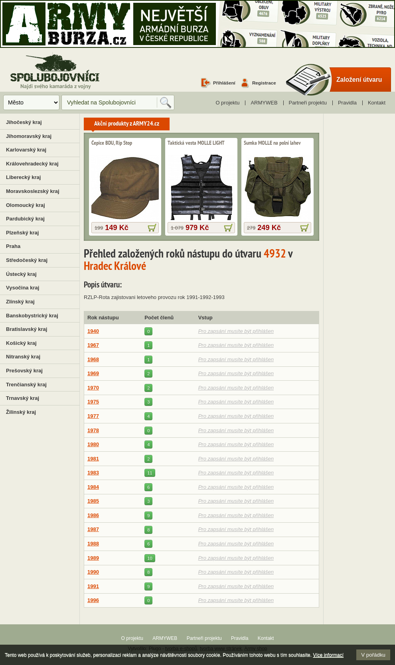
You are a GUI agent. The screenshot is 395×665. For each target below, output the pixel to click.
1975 (93, 402)
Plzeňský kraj (22, 233)
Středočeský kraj (26, 260)
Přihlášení (224, 82)
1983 (93, 473)
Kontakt (376, 103)
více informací (152, 227)
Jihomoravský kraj (28, 136)
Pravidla (347, 103)
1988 (93, 544)
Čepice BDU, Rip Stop (111, 143)
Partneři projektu (308, 103)
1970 (93, 388)
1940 (93, 331)
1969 (93, 373)
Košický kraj (21, 343)
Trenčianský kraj (26, 385)
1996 (93, 600)
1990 (93, 572)
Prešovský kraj (24, 371)
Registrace (264, 82)
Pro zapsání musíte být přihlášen (236, 331)
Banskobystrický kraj (32, 316)
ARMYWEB (264, 103)
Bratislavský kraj (26, 329)
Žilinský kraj (21, 412)
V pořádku (373, 655)
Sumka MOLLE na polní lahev (272, 143)
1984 (93, 487)
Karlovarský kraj (26, 150)
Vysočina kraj (22, 288)
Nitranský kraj (23, 357)
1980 (93, 444)
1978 (93, 430)
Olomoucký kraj (25, 205)
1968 (93, 359)
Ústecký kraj (21, 274)
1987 (93, 529)
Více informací (328, 655)
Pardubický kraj (25, 219)
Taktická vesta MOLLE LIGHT (196, 143)
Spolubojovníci (55, 71)
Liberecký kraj (23, 177)
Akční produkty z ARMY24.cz (126, 124)
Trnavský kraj (22, 398)
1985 (93, 501)
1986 (93, 515)
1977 (93, 416)
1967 (93, 345)
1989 (93, 558)
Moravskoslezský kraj (32, 191)
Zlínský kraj (20, 302)
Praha (13, 246)
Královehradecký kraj (32, 164)
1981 (93, 459)
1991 (93, 586)
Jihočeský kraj (24, 122)
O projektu (227, 103)
